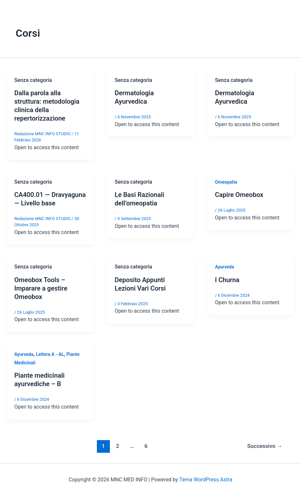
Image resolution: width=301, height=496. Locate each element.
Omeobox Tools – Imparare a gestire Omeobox (40, 288)
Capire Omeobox (239, 195)
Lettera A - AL (50, 354)
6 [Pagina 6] (146, 446)
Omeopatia (226, 182)
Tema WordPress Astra (205, 479)
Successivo (264, 446)
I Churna (227, 280)
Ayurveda (224, 266)
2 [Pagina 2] (117, 446)
